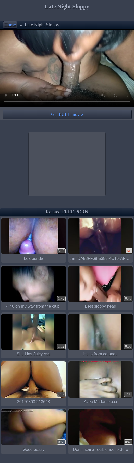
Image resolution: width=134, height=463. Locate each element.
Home (10, 24)
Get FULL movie (67, 114)
